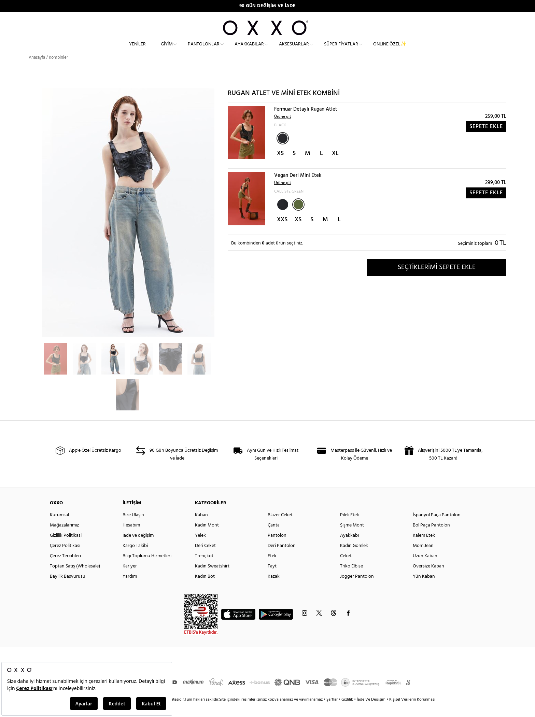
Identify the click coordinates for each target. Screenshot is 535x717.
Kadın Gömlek (354, 558)
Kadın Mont (207, 538)
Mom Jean (423, 558)
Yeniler (137, 50)
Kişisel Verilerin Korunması (412, 711)
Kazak (274, 589)
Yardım (130, 589)
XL (335, 166)
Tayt (272, 578)
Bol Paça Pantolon (431, 538)
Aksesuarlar (294, 50)
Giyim (167, 50)
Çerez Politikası (65, 558)
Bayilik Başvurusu (67, 589)
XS (280, 166)
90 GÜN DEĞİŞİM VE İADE (267, 6)
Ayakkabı (349, 548)
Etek (272, 568)
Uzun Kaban (425, 568)
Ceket (346, 568)
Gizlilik (347, 711)
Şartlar (332, 711)
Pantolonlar (204, 50)
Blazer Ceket (280, 527)
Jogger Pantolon (357, 589)
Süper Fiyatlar (341, 50)
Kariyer (130, 578)
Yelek (200, 548)
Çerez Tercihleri (65, 568)
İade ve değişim (138, 548)
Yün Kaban (424, 589)
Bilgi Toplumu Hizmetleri (147, 568)
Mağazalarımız (64, 538)
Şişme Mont (352, 538)
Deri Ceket (205, 558)
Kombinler (58, 69)
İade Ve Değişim (371, 711)
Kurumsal (59, 527)
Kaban (201, 527)
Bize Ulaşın (133, 527)
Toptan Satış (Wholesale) (75, 578)
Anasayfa (37, 69)
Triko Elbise (351, 578)
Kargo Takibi (135, 558)
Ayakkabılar (249, 50)
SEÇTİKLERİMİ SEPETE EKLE (437, 279)
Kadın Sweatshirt (212, 578)
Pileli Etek (349, 527)
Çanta (274, 538)
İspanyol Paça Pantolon (437, 527)
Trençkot (204, 568)
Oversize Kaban (428, 578)
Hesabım (131, 538)
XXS (282, 232)
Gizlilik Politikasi (66, 548)
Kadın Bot (205, 589)
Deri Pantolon (282, 558)
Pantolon (277, 548)
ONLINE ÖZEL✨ (389, 50)
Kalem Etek (424, 548)
